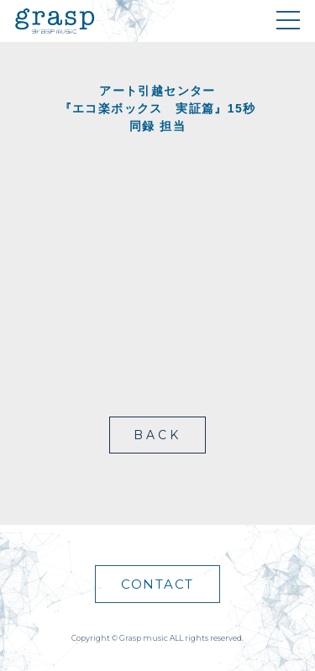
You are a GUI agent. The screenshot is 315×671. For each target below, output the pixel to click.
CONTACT (157, 584)
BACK (158, 435)
